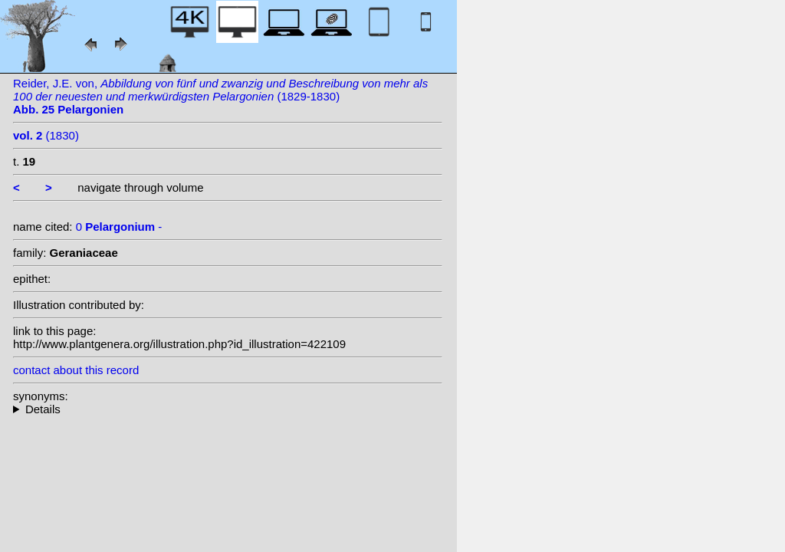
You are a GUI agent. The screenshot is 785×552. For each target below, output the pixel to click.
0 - (119, 226)
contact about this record (76, 369)
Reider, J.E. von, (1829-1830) (220, 96)
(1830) (46, 135)
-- (227, 409)
